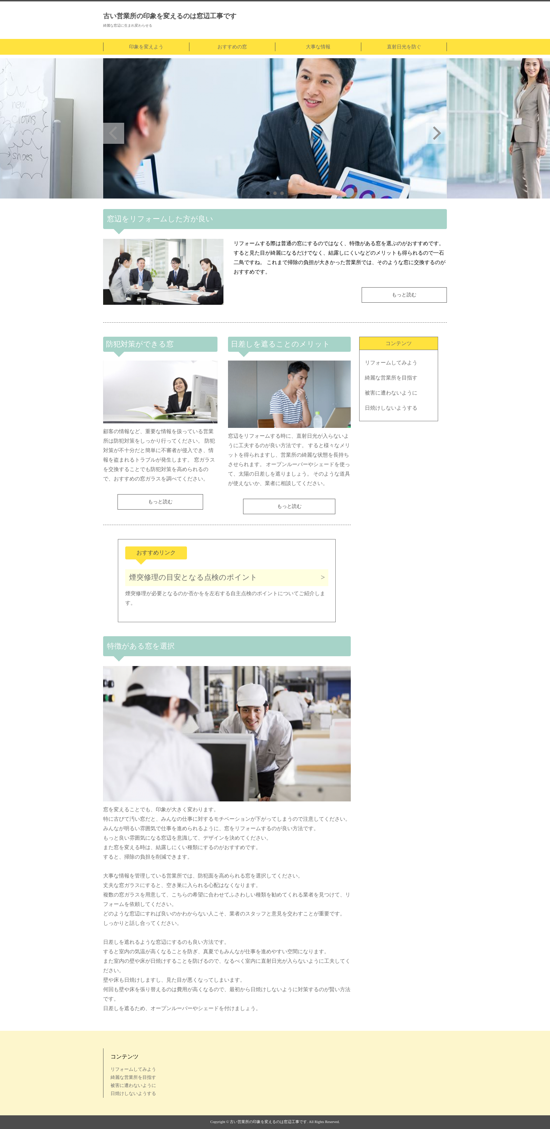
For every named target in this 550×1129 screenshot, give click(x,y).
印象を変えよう (146, 46)
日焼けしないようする (391, 408)
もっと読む (404, 294)
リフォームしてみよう (391, 362)
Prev (113, 133)
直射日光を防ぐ (404, 46)
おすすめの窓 (232, 46)
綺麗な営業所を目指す (391, 378)
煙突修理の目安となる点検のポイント (193, 577)
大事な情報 (318, 46)
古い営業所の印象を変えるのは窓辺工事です (169, 16)
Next (436, 133)
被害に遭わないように (391, 393)
